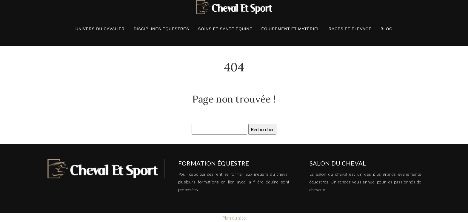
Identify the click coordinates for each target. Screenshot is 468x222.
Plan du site (234, 218)
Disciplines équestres (161, 29)
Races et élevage (350, 29)
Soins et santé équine (225, 29)
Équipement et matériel (290, 29)
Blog (386, 29)
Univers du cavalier (100, 29)
